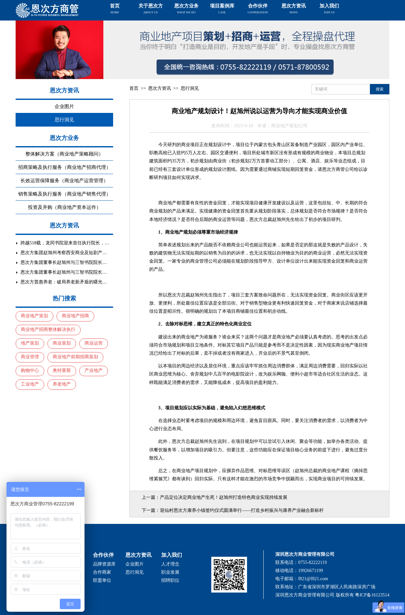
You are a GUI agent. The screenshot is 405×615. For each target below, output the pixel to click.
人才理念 (170, 564)
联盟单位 (102, 580)
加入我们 (329, 8)
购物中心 (30, 370)
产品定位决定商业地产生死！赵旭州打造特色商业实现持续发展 (223, 497)
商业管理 (30, 356)
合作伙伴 (258, 8)
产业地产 (94, 370)
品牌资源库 (104, 564)
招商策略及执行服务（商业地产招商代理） (64, 167)
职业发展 (170, 572)
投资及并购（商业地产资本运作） (64, 207)
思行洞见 (64, 119)
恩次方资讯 (293, 8)
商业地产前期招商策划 (75, 356)
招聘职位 (170, 580)
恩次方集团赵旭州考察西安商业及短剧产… (63, 252)
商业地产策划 (34, 315)
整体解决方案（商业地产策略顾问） (64, 154)
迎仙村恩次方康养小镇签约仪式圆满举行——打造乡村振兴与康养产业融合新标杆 (242, 510)
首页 (115, 8)
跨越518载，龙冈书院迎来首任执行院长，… (64, 242)
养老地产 (62, 384)
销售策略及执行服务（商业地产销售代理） (64, 194)
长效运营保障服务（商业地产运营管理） (64, 180)
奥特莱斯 (62, 370)
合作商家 (102, 572)
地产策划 (30, 343)
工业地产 (30, 384)
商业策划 (62, 343)
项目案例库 (222, 8)
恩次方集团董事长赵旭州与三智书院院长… (63, 262)
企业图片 (64, 106)
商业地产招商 (75, 315)
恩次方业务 (186, 8)
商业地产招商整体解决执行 (48, 329)
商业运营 (94, 343)
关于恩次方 (150, 8)
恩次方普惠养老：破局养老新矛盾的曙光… (63, 282)
